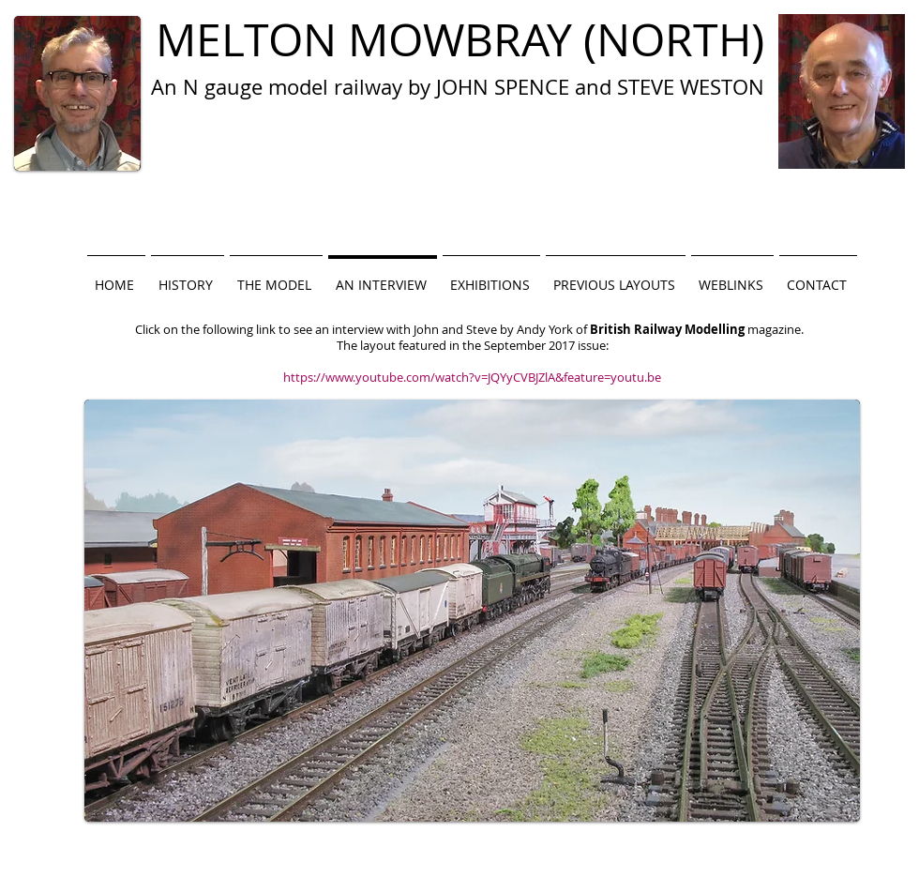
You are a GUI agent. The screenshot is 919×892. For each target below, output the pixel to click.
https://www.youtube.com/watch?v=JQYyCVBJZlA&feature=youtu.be (472, 377)
